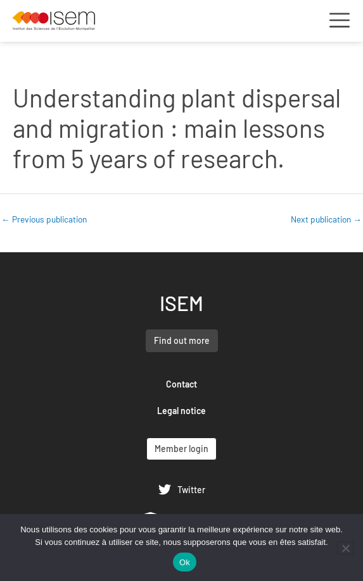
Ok (184, 562)
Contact (181, 384)
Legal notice (181, 410)
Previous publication (44, 219)
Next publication (326, 219)
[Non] (345, 548)
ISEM (181, 303)
